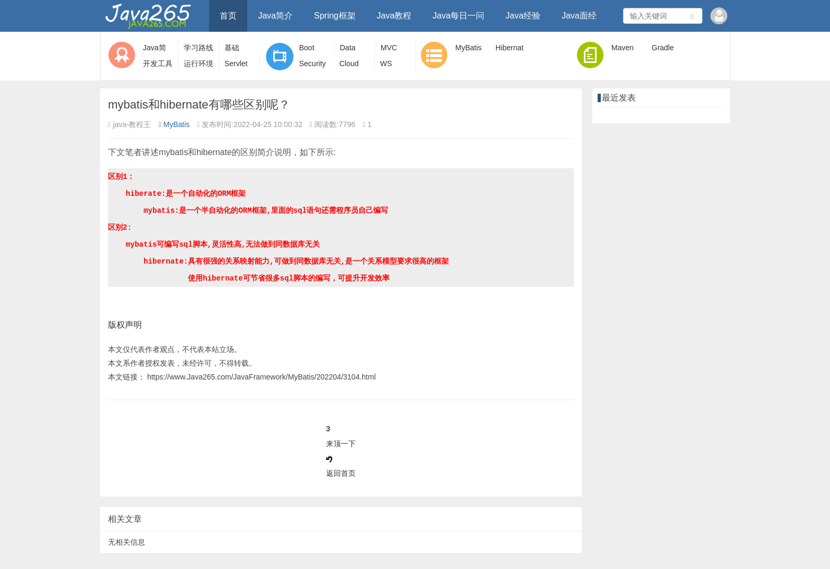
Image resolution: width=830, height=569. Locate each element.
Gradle (663, 47)
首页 (228, 15)
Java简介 (275, 15)
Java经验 (523, 15)
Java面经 (579, 15)
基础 (231, 47)
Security (312, 63)
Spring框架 (334, 15)
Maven (622, 47)
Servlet (236, 63)
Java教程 (394, 15)
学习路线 (198, 47)
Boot (306, 47)
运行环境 (198, 63)
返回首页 (341, 473)
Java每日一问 (458, 15)
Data (348, 47)
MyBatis (468, 47)
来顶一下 (341, 443)
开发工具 (158, 63)
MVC (389, 47)
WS (386, 63)
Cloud (349, 63)
